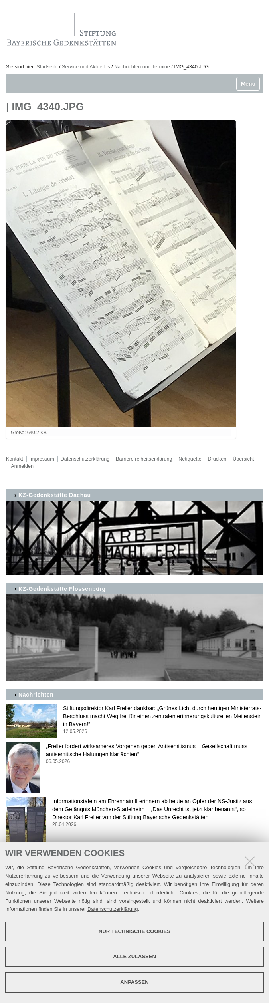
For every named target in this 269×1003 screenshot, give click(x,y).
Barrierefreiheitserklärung (144, 459)
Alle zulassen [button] (134, 956)
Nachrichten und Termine (142, 67)
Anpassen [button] (134, 982)
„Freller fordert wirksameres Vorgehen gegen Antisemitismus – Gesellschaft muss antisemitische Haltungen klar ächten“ (134, 754)
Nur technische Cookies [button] (134, 931)
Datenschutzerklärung (112, 909)
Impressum (42, 459)
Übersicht (243, 459)
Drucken (217, 459)
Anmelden (22, 466)
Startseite (46, 67)
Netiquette (189, 459)
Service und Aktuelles (86, 67)
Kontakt (14, 459)
